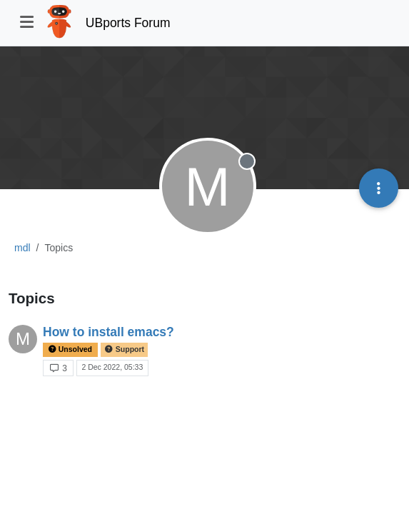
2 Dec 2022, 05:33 (112, 367)
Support (124, 349)
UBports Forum (128, 23)
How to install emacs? (108, 332)
